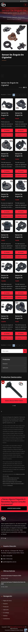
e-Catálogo (6, 612)
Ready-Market (20, 630)
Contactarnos (10, 485)
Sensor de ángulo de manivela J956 (20, 115)
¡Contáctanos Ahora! (14, 508)
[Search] (12, 351)
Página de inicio (7, 600)
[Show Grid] (24, 87)
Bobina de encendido (20, 474)
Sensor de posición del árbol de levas (10, 479)
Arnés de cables (6, 476)
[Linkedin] (5, 538)
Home (4, 17)
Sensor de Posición (6, 483)
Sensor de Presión (18, 481)
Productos (6, 606)
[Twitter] (3, 538)
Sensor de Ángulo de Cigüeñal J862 (20, 237)
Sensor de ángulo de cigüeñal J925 (20, 318)
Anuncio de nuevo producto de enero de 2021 (13, 583)
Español (24, 1)
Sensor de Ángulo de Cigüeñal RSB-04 (20, 197)
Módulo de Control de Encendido (17, 483)
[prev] (2, 76)
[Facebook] (1, 538)
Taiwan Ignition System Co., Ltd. (17, 627)
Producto (5, 363)
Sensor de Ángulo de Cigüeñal (14, 19)
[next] (25, 76)
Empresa (5, 603)
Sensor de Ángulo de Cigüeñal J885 (6, 115)
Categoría (9, 17)
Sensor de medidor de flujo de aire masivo (11, 478)
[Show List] (26, 87)
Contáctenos (6, 618)
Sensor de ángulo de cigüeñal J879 (6, 318)
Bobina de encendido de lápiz (8, 481)
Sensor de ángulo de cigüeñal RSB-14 (7, 156)
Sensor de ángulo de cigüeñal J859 (20, 277)
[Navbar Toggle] (25, 5)
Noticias (5, 615)
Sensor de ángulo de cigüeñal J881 (20, 156)
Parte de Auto (21, 17)
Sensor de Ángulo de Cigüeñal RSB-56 (6, 238)
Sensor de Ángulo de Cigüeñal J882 (6, 277)
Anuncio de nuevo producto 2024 (11, 575)
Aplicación (14, 17)
